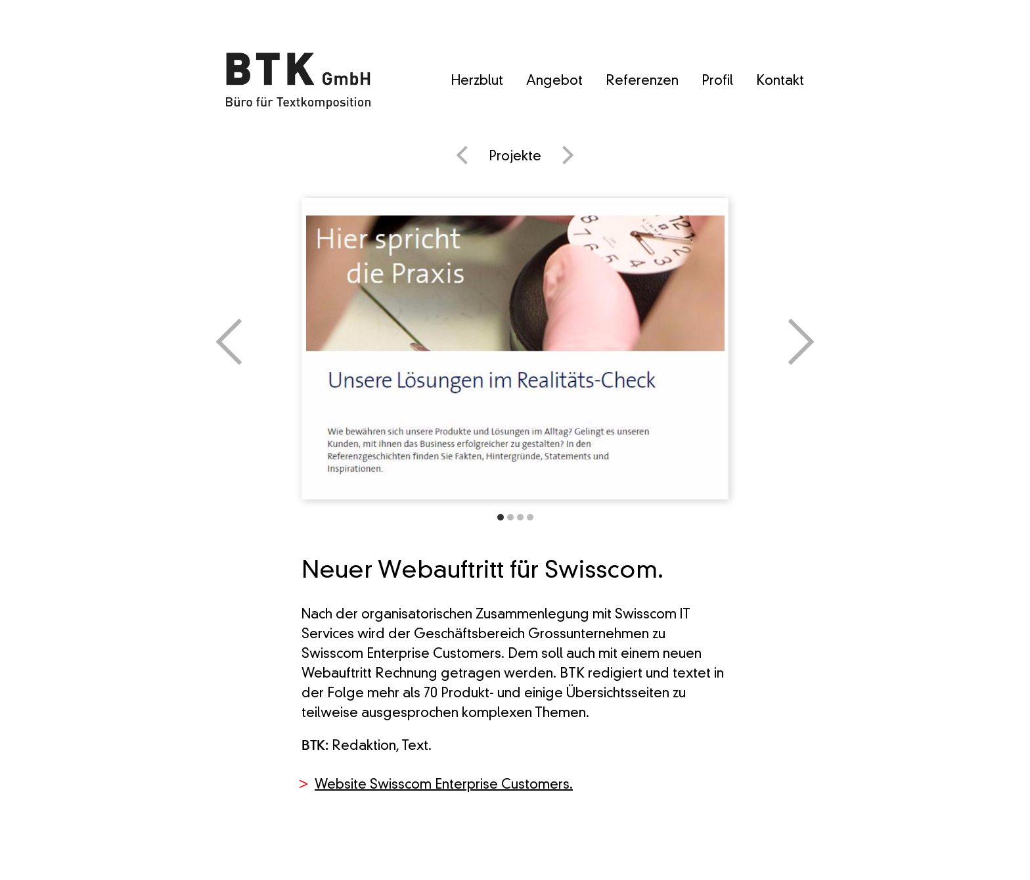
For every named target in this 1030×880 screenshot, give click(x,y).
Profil (717, 81)
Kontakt (780, 81)
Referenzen (642, 81)
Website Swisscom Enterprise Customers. (444, 785)
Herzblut (477, 81)
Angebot (554, 81)
